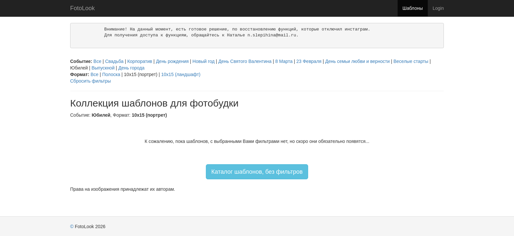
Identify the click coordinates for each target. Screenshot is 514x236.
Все (97, 61)
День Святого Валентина (244, 61)
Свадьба (114, 61)
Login (438, 8)
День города (131, 67)
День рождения (172, 61)
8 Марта (284, 61)
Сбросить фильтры (90, 81)
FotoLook (82, 8)
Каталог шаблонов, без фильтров (257, 171)
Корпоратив (139, 61)
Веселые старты (410, 61)
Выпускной (102, 67)
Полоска (111, 74)
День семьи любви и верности (357, 61)
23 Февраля (309, 61)
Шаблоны (413, 8)
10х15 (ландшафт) (181, 74)
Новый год (203, 61)
